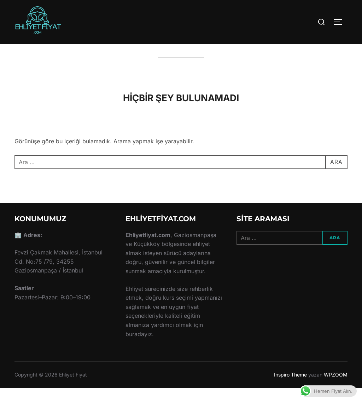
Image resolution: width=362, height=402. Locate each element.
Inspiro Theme (290, 388)
